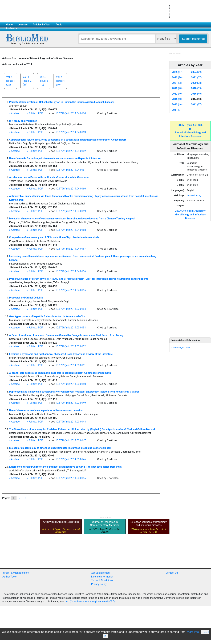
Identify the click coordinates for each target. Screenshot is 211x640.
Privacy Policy (99, 584)
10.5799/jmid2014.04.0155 (70, 290)
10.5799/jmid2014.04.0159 (70, 211)
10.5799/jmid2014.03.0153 (70, 327)
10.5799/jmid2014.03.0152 (70, 346)
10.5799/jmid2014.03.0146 (70, 459)
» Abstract (15, 113)
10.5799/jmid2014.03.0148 (70, 421)
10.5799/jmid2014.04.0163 (70, 132)
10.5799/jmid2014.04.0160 (70, 188)
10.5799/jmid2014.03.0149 (70, 402)
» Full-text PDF (35, 113)
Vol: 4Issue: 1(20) (10, 81)
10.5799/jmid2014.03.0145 (70, 478)
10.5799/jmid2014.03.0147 (70, 440)
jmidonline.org (194, 195)
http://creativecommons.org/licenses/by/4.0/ (90, 601)
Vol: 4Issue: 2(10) (27, 81)
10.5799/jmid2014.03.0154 (70, 309)
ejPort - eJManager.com (15, 572)
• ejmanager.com (180, 347)
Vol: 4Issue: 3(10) (43, 81)
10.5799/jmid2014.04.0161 (70, 169)
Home (9, 24)
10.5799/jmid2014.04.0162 (70, 151)
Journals (22, 24)
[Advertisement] (190, 277)
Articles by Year (41, 24)
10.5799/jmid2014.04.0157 (70, 248)
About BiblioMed (100, 572)
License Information (102, 576)
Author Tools (9, 576)
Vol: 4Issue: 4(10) (60, 81)
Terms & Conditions (102, 580)
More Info (193, 632)
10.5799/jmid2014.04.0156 (70, 271)
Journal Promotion (175, 53)
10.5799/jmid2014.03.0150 (70, 384)
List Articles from (190, 214)
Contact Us (172, 572)
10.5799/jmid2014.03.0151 (70, 365)
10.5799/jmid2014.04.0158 (70, 229)
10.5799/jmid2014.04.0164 (70, 113)
